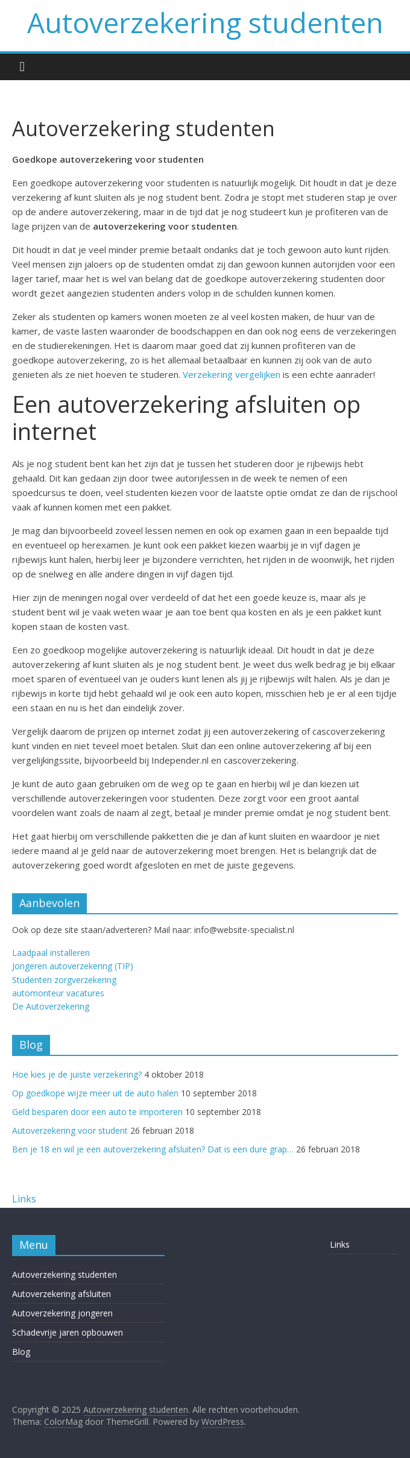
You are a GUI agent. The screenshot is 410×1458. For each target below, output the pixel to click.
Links (24, 1198)
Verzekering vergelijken (231, 374)
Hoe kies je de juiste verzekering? (77, 1074)
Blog (21, 1351)
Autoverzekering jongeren (62, 1313)
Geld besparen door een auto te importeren (97, 1111)
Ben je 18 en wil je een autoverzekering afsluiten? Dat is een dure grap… (153, 1149)
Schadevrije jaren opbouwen (67, 1332)
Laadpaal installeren (51, 952)
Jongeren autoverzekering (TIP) (72, 966)
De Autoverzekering (50, 1006)
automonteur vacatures (58, 993)
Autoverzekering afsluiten (61, 1293)
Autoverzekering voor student (70, 1130)
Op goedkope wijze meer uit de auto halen (95, 1093)
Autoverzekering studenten (205, 22)
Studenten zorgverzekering (64, 979)
